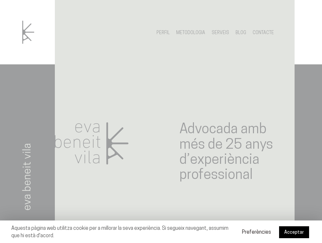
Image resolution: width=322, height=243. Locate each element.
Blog (241, 33)
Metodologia (190, 33)
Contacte (263, 33)
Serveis (220, 33)
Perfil (163, 33)
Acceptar (294, 232)
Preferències (256, 232)
